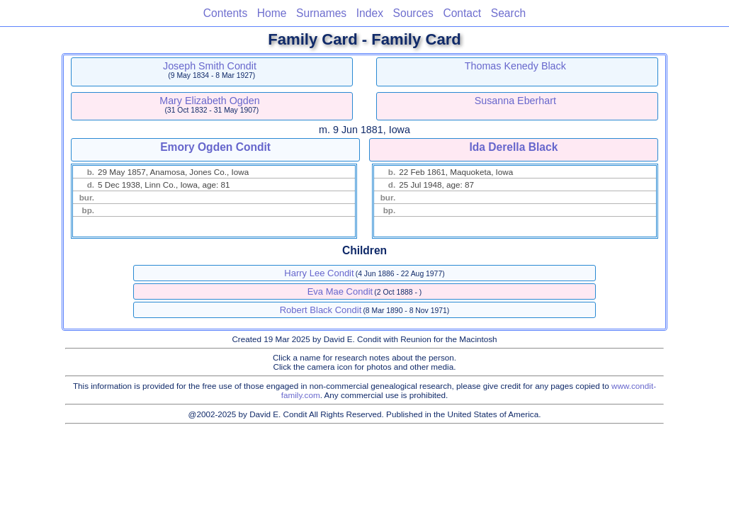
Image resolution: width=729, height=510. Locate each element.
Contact (462, 13)
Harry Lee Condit (319, 273)
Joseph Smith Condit (209, 66)
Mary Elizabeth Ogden (209, 100)
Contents (225, 13)
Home (272, 13)
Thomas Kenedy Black (515, 66)
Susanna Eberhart (515, 100)
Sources (413, 13)
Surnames (321, 13)
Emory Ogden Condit (215, 147)
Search (508, 13)
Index (369, 13)
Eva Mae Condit (340, 291)
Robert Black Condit (321, 310)
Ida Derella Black (513, 147)
